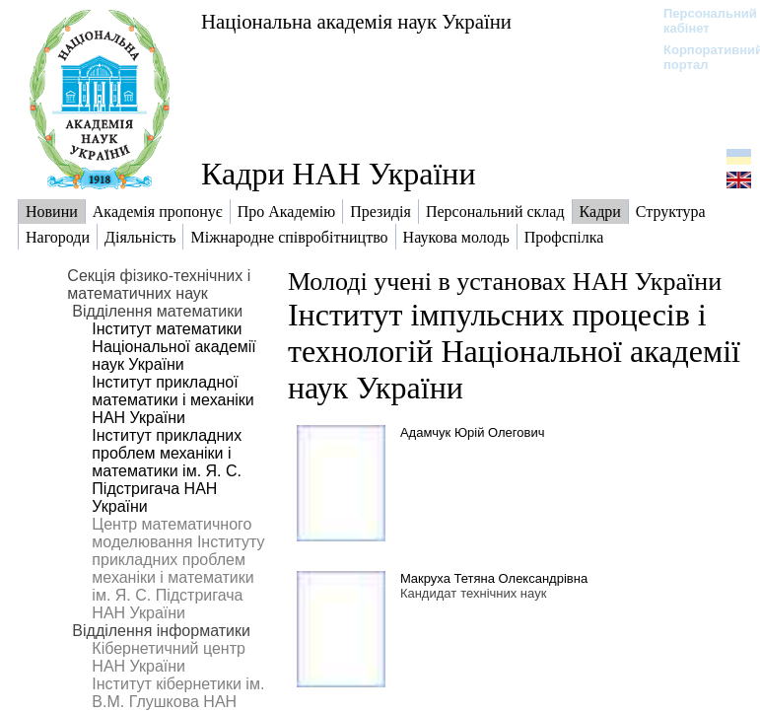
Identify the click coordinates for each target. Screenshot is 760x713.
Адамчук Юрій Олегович (472, 432)
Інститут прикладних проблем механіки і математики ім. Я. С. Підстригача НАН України (167, 471)
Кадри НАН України (338, 173)
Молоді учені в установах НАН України (505, 281)
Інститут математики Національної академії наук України (173, 347)
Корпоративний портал (700, 57)
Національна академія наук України (356, 21)
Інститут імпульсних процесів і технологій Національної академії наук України (514, 351)
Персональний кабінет (700, 21)
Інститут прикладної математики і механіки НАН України (172, 400)
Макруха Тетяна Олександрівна (493, 578)
